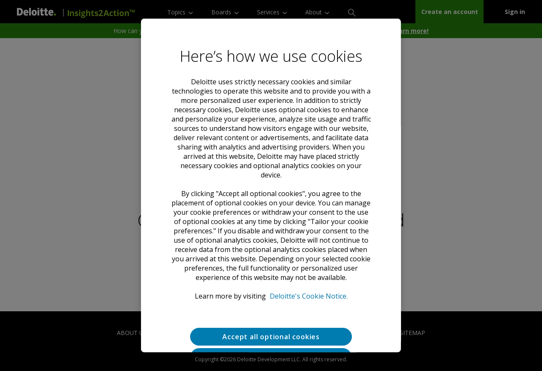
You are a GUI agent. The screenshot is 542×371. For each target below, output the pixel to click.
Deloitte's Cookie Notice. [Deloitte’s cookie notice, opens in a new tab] (308, 296)
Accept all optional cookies (271, 336)
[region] (271, 185)
